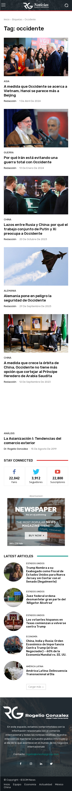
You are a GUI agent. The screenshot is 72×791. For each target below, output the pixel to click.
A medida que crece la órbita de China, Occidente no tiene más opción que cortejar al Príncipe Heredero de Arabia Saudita (31, 369)
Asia (6, 81)
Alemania (10, 290)
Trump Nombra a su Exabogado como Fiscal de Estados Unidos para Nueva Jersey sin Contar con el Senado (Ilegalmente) (45, 574)
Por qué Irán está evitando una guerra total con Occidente (31, 159)
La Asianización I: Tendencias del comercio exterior (32, 440)
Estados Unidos (35, 563)
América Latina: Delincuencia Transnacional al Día (46, 672)
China (7, 219)
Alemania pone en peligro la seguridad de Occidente (27, 298)
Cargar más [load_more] (36, 686)
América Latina (34, 666)
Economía (31, 637)
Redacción (10, 101)
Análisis (9, 433)
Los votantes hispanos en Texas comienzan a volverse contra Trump (46, 623)
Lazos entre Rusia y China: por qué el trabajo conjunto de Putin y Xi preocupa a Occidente (36, 229)
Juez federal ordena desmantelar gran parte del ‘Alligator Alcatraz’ (46, 599)
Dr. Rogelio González (16, 448)
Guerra (9, 152)
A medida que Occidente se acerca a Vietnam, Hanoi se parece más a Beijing (35, 90)
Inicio (7, 19)
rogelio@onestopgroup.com (42, 754)
